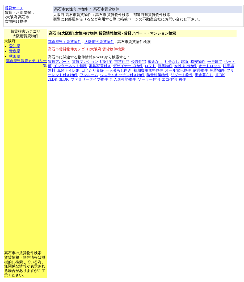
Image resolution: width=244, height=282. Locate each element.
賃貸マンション (85, 62)
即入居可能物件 (123, 79)
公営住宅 (138, 62)
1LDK (220, 75)
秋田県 (14, 56)
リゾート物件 (182, 75)
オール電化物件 (178, 70)
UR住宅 (106, 62)
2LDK (52, 79)
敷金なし (155, 62)
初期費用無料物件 (148, 70)
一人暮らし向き (119, 70)
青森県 (14, 51)
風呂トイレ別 (68, 70)
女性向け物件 (185, 66)
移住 (182, 79)
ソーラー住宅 (149, 79)
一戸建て (214, 62)
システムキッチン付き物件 (122, 75)
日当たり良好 (92, 70)
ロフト (150, 66)
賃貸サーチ (14, 8)
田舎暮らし (204, 75)
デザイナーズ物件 (128, 66)
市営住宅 (121, 62)
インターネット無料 (70, 66)
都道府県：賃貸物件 (64, 42)
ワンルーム (88, 75)
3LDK (64, 79)
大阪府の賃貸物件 (99, 42)
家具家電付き (100, 66)
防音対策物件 (157, 75)
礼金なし (172, 62)
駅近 (185, 62)
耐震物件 (200, 70)
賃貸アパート (59, 62)
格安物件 (198, 62)
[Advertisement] (25, 147)
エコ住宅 (169, 79)
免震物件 (217, 70)
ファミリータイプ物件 (89, 79)
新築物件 (165, 66)
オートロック (210, 66)
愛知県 (14, 46)
